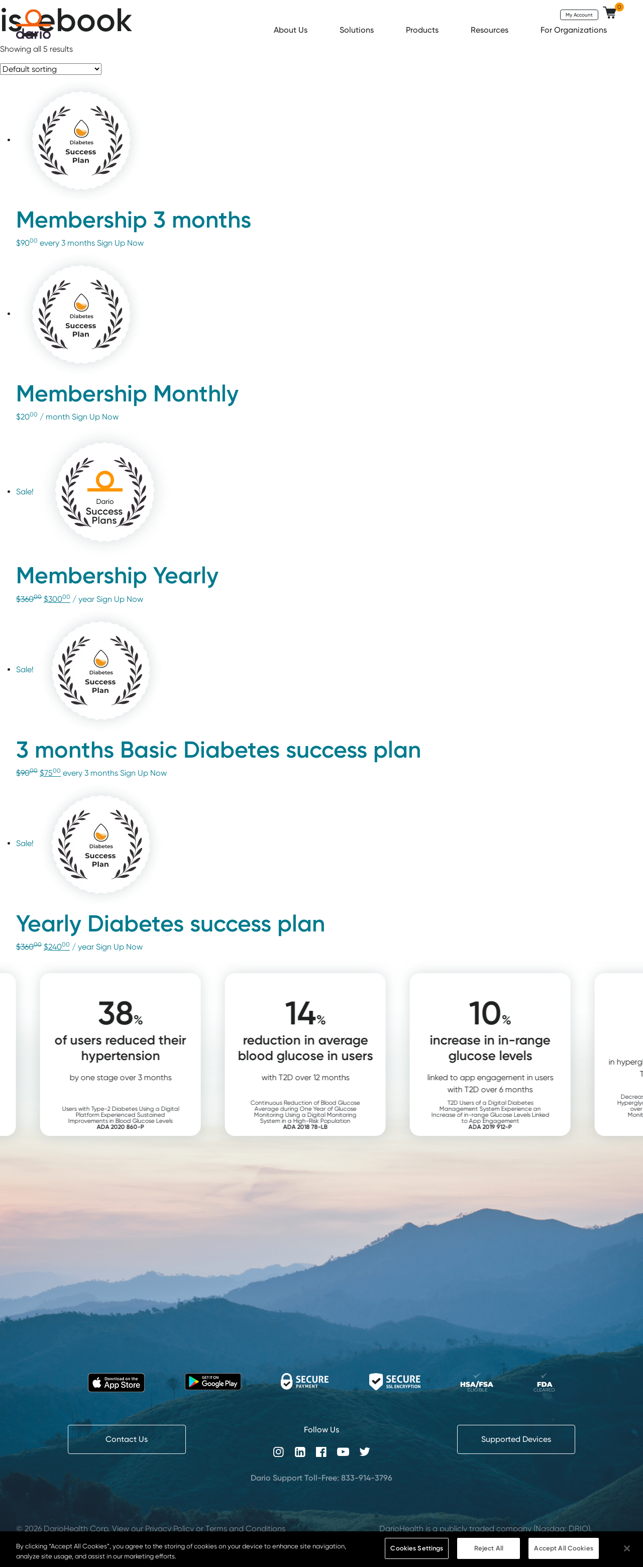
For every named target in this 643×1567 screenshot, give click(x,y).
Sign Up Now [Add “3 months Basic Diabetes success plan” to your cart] (143, 773)
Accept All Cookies (563, 1548)
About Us (291, 30)
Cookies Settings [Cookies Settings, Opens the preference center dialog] (416, 1548)
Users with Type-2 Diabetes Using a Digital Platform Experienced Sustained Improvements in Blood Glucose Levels (136, 1117)
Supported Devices (516, 1439)
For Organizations (575, 30)
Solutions (358, 30)
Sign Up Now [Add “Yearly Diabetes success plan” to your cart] (119, 947)
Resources (490, 30)
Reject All (488, 1548)
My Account (579, 15)
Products (423, 30)
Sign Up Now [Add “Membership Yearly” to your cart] (119, 599)
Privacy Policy (169, 1528)
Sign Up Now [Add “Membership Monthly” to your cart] (95, 417)
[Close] (627, 1548)
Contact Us (126, 1439)
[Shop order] (50, 69)
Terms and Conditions (245, 1528)
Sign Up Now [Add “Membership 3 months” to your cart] (120, 243)
